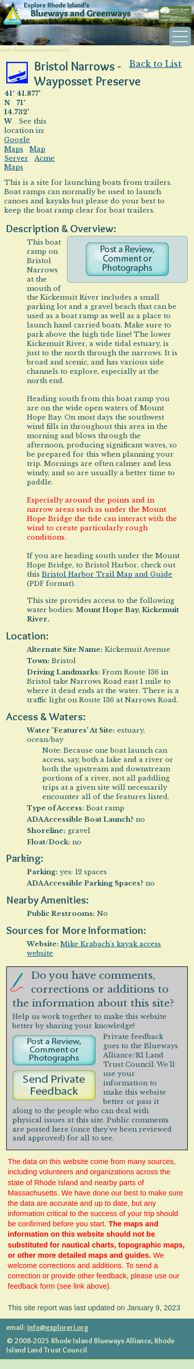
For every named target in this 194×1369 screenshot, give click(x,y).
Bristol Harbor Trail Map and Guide (107, 574)
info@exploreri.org (58, 1327)
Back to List (155, 64)
